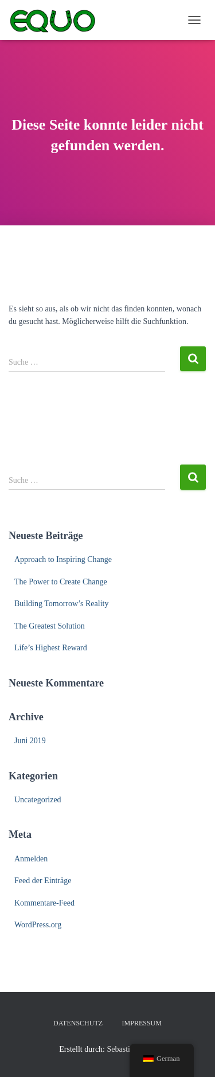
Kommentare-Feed (44, 903)
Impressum (142, 1023)
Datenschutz (78, 1023)
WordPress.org (37, 924)
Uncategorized (37, 799)
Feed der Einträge (43, 880)
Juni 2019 (30, 740)
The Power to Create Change (60, 581)
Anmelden (31, 858)
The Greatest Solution (49, 626)
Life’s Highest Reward (50, 647)
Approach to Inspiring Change (63, 559)
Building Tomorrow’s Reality (61, 603)
